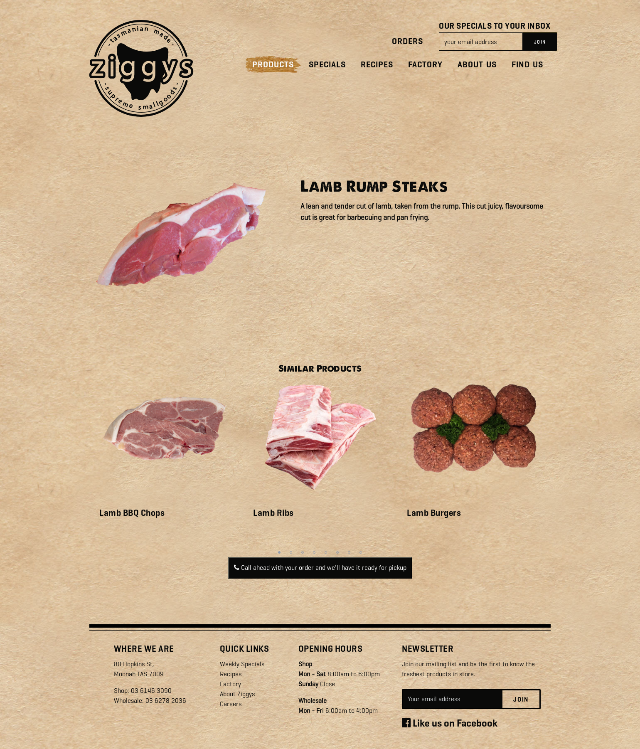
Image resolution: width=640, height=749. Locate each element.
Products (273, 64)
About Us (477, 64)
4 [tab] (314, 552)
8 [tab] (360, 552)
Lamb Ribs (273, 513)
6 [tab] (337, 552)
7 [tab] (349, 552)
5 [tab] (326, 552)
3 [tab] (302, 552)
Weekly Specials (242, 664)
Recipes (377, 64)
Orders (407, 41)
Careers (230, 704)
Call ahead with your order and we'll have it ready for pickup (320, 568)
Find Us (527, 64)
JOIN (540, 42)
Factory (425, 64)
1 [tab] (279, 552)
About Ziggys (237, 694)
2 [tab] (291, 552)
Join (521, 699)
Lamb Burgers (434, 513)
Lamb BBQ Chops (132, 513)
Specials (327, 64)
